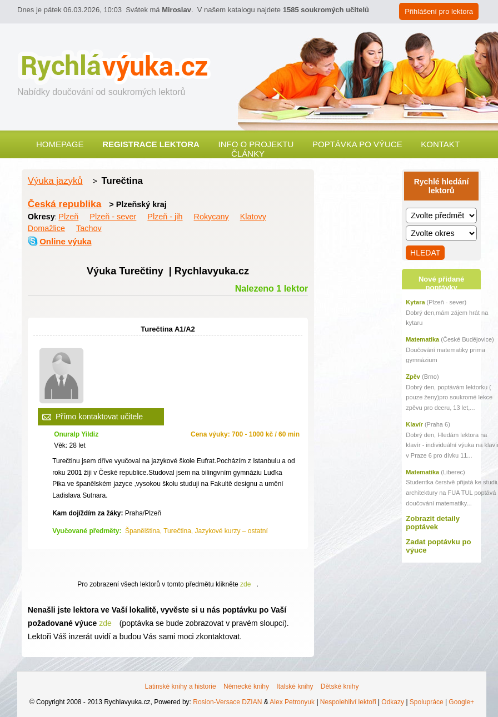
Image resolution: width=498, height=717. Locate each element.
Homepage (60, 144)
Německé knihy (246, 686)
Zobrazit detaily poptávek (433, 522)
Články (248, 153)
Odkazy (392, 702)
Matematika (422, 339)
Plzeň (68, 216)
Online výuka (65, 241)
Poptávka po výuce (357, 144)
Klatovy (253, 216)
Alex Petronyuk (292, 702)
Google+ (461, 702)
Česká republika (64, 203)
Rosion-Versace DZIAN (227, 702)
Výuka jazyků (55, 181)
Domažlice (46, 228)
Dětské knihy (340, 686)
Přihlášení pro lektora (439, 11)
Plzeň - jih (164, 216)
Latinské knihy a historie (180, 686)
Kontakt (440, 144)
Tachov (89, 228)
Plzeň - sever (112, 216)
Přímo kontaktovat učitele (99, 416)
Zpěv (413, 376)
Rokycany (211, 216)
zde (245, 584)
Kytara (415, 302)
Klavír (414, 424)
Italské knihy (294, 686)
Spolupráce (427, 702)
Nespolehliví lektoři (348, 702)
